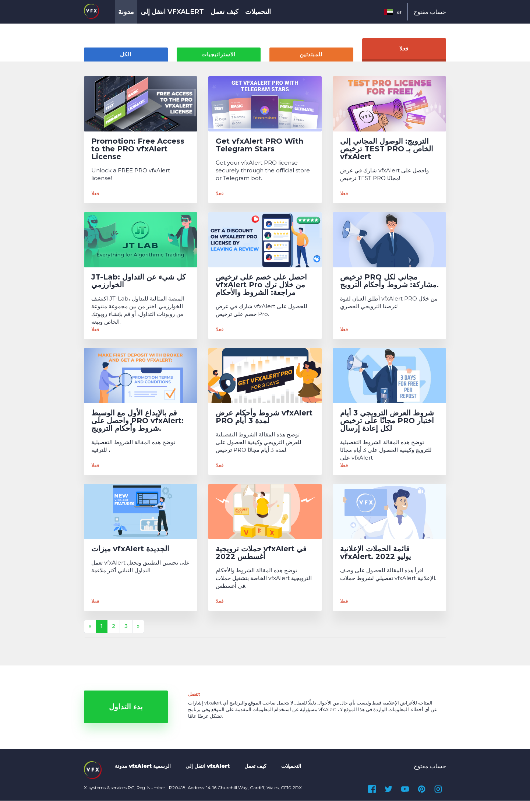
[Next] (138, 626)
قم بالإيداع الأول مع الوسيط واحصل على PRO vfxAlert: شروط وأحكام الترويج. (137, 421)
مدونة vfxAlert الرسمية (143, 766)
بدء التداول (126, 707)
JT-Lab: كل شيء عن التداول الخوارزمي (138, 281)
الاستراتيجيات (218, 55)
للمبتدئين (311, 55)
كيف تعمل (225, 12)
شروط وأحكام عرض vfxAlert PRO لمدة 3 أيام (264, 417)
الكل (125, 55)
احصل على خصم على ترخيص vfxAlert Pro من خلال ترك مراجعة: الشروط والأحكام (261, 285)
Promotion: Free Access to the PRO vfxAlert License (137, 149)
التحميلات (258, 12)
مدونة (126, 12)
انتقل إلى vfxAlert (172, 12)
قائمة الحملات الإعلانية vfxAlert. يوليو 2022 (375, 553)
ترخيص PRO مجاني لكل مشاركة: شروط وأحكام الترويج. (389, 281)
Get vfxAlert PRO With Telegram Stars (259, 145)
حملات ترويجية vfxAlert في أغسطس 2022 (261, 553)
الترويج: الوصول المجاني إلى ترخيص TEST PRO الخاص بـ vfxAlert (386, 149)
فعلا (404, 49)
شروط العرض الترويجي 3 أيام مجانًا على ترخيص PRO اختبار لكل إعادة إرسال (387, 421)
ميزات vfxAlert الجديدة (130, 549)
